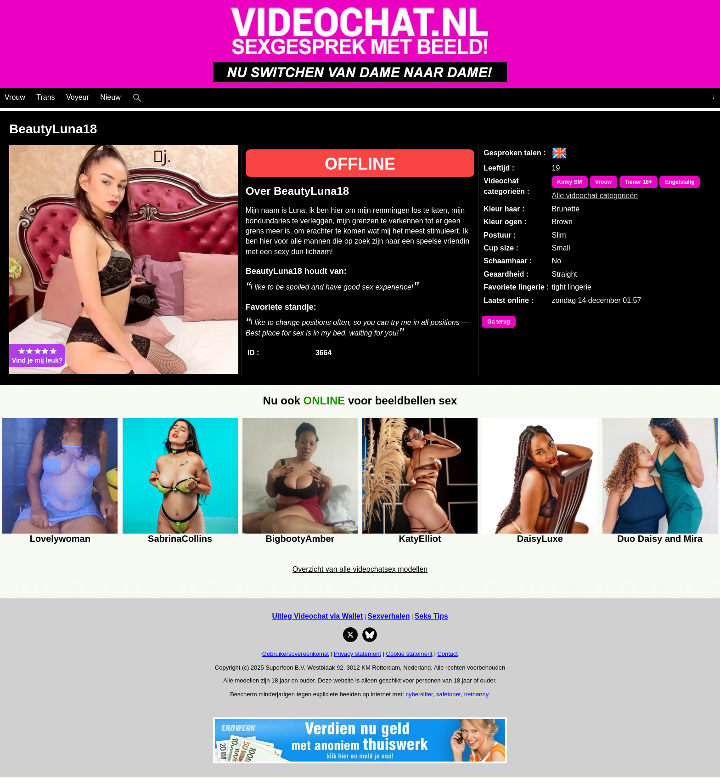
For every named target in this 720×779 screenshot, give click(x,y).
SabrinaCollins (180, 539)
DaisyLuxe (540, 539)
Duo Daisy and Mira (660, 539)
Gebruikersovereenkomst (295, 653)
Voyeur (77, 97)
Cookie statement (409, 653)
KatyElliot (420, 539)
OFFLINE (360, 163)
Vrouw (15, 97)
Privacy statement (357, 653)
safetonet (448, 694)
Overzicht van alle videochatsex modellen (360, 569)
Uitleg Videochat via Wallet (317, 616)
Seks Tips (431, 616)
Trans (45, 97)
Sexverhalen (389, 616)
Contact (447, 653)
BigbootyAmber (299, 539)
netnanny (476, 694)
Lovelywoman (60, 539)
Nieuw (110, 97)
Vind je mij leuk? (37, 355)
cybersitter (419, 694)
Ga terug (498, 321)
